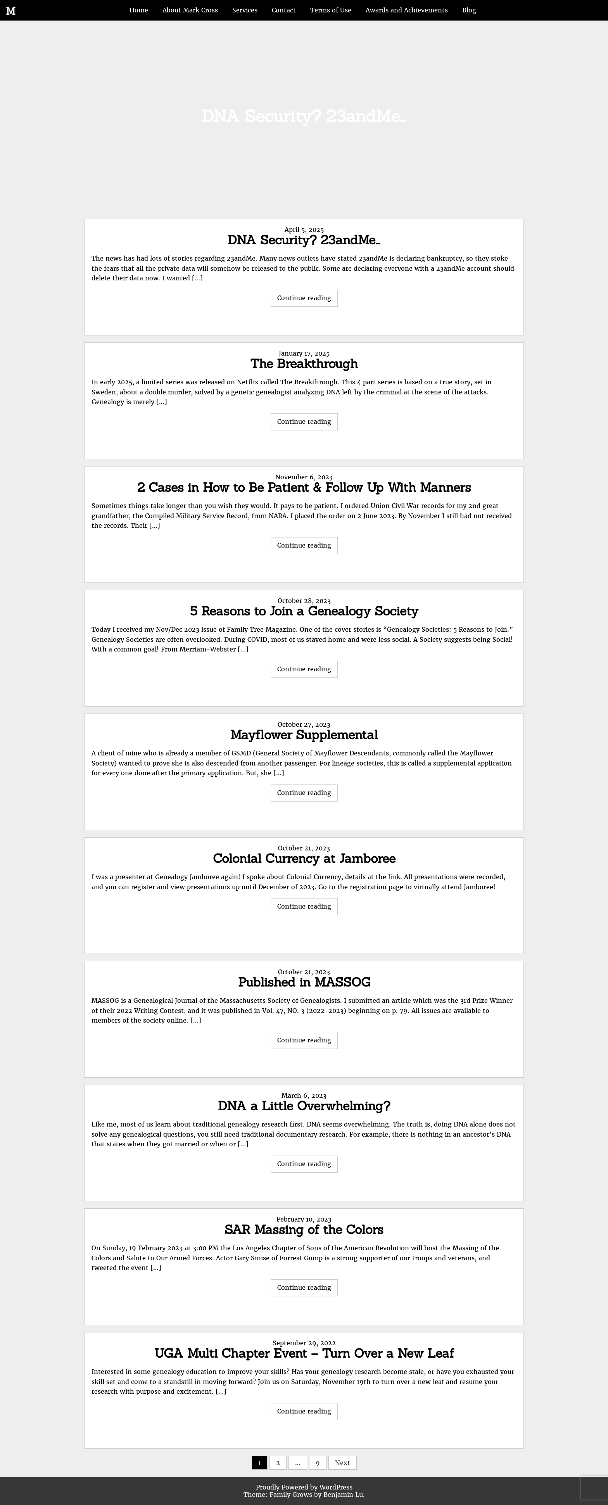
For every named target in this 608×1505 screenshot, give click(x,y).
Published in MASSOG (304, 982)
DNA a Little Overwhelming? (304, 1106)
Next (342, 1463)
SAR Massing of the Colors (304, 1229)
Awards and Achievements (407, 10)
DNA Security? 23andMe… (304, 240)
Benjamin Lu (343, 1494)
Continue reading (307, 300)
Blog (469, 10)
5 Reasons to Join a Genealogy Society (304, 611)
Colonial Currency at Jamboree (304, 858)
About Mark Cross (190, 10)
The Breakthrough (304, 363)
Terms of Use (330, 10)
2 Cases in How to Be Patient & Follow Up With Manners (304, 487)
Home (139, 10)
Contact (284, 10)
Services (244, 10)
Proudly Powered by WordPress (304, 1487)
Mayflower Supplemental (304, 735)
